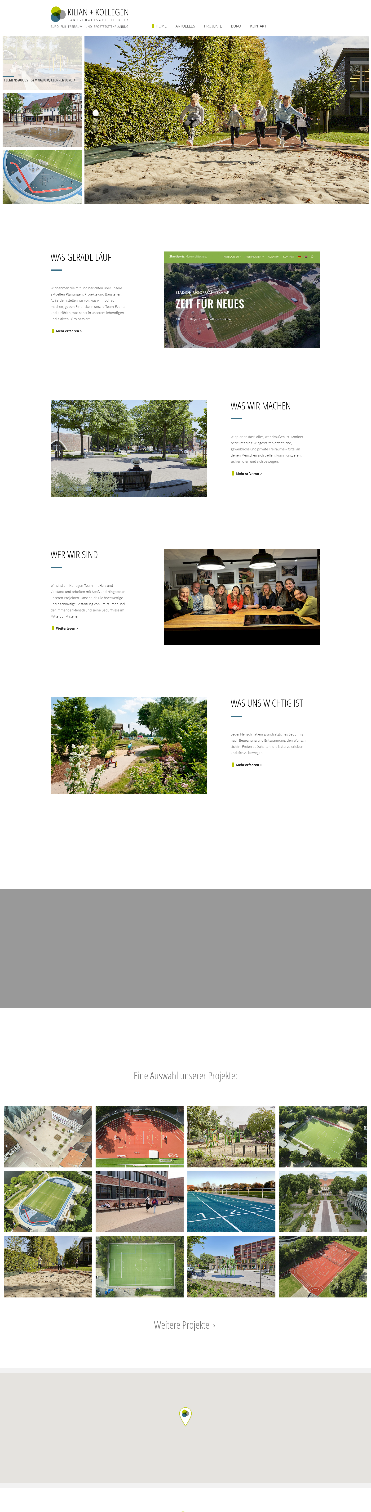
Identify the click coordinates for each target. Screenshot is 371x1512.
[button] (185, 1417)
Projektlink (48, 1136)
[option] (42, 63)
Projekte (213, 26)
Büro (236, 26)
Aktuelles (185, 26)
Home (161, 26)
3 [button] (96, 128)
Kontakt (258, 26)
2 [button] (96, 121)
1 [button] (96, 113)
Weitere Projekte (185, 1325)
